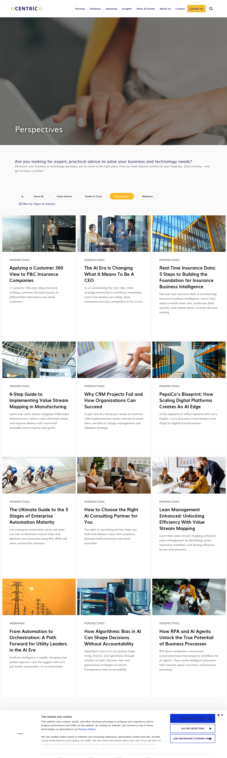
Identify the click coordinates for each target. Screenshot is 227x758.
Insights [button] (127, 8)
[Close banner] (222, 706)
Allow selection (192, 719)
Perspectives (122, 196)
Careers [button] (180, 8)
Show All (39, 196)
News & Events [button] (146, 8)
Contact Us (196, 8)
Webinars (147, 196)
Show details (165, 751)
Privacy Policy (87, 720)
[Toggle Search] (211, 8)
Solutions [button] (95, 8)
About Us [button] (165, 8)
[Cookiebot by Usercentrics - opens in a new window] (20, 751)
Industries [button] (111, 8)
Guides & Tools (93, 196)
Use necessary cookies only (192, 730)
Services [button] (80, 8)
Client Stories (64, 196)
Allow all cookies (192, 709)
